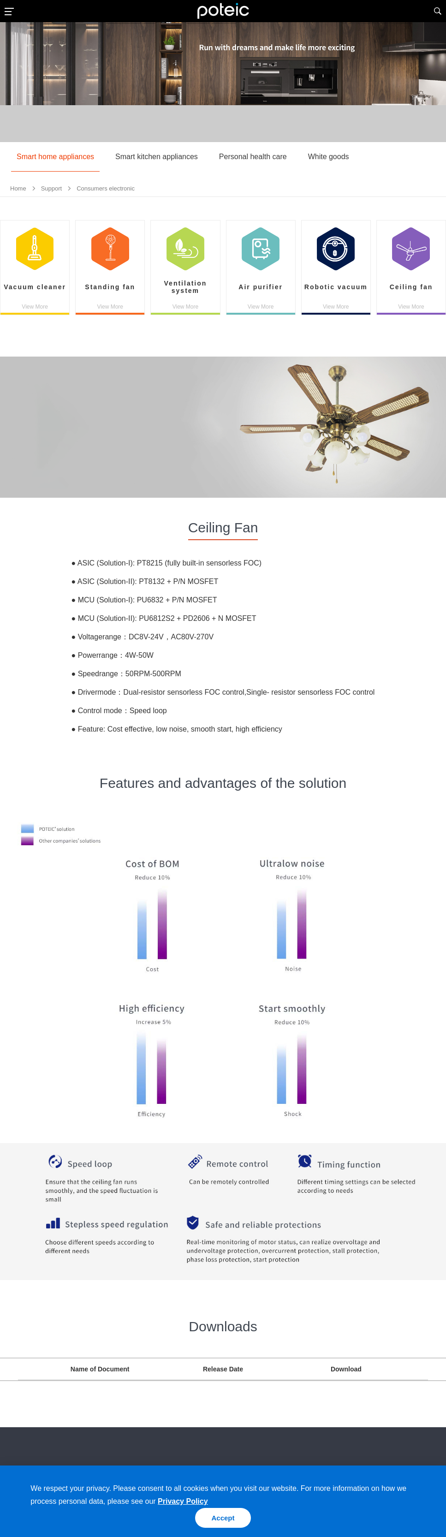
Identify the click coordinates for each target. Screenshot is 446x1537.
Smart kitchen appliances (156, 157)
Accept (222, 1518)
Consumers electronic (106, 188)
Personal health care (253, 157)
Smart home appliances (55, 157)
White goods (328, 157)
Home (18, 188)
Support (51, 188)
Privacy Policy (183, 1501)
